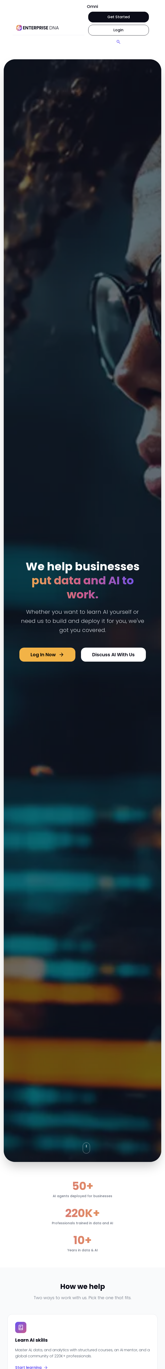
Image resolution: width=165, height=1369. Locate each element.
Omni (92, 6)
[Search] (118, 42)
